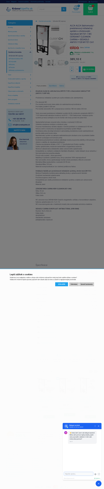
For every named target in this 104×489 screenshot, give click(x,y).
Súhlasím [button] (61, 284)
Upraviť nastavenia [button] (87, 284)
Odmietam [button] (74, 284)
